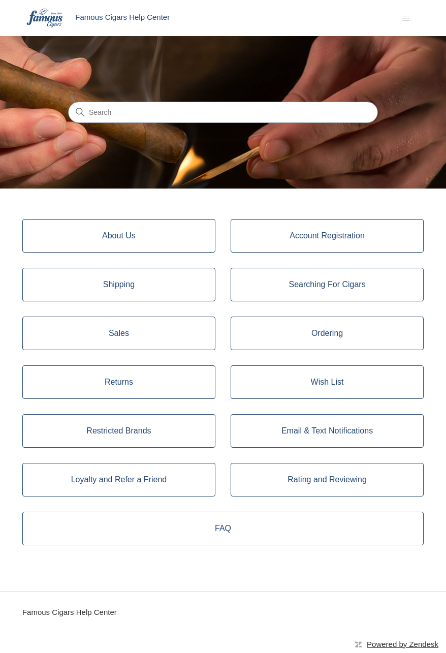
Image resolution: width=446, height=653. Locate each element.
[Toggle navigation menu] (406, 18)
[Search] (223, 112)
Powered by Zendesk (402, 644)
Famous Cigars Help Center (69, 612)
